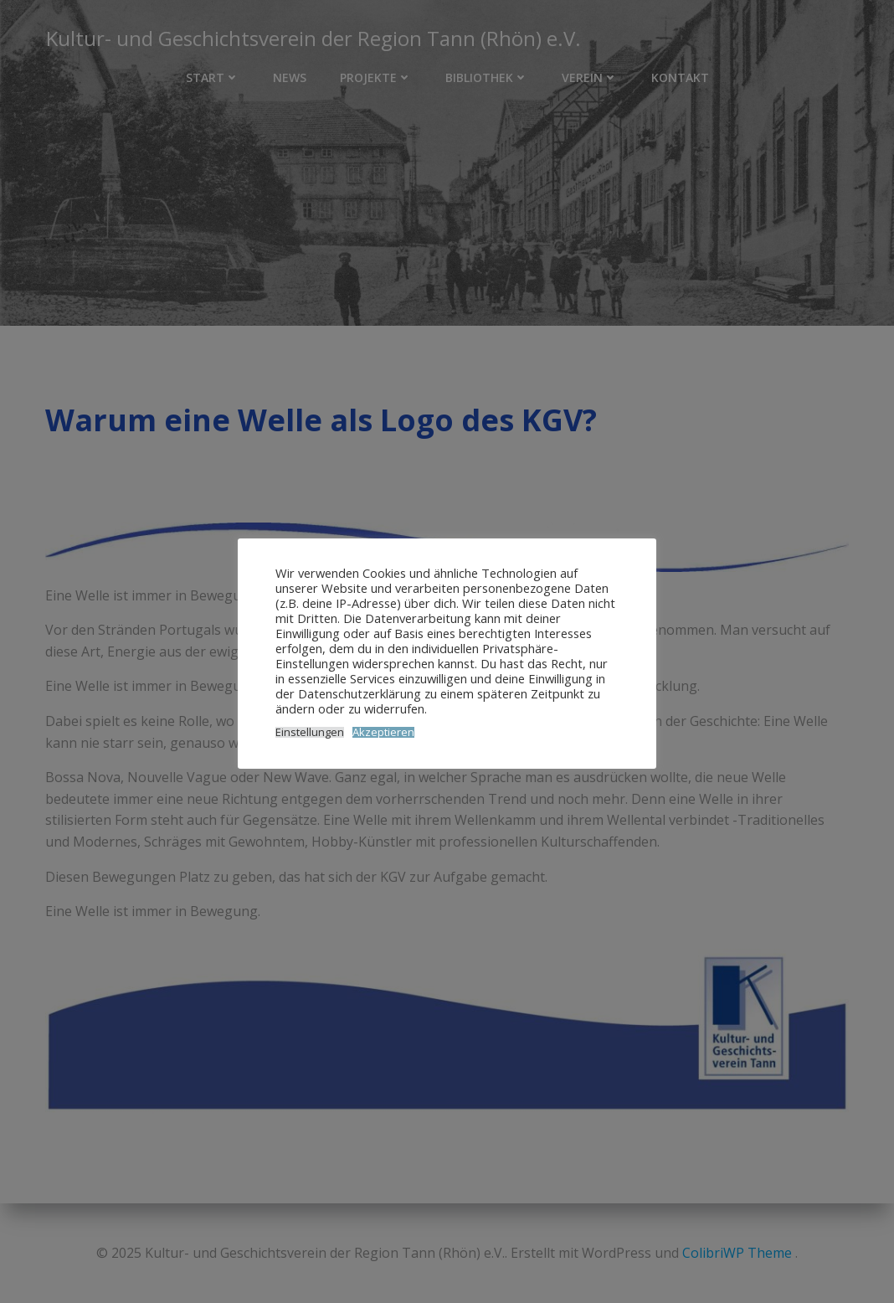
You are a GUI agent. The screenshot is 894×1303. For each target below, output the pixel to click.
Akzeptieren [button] (383, 732)
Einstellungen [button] (309, 732)
